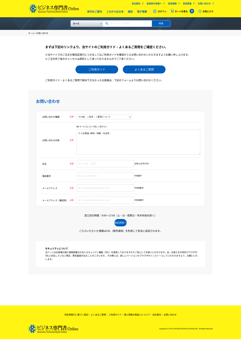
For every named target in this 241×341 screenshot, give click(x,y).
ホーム (31, 34)
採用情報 (171, 4)
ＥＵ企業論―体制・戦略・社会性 (138, 143)
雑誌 (129, 12)
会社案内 (135, 4)
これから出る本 (114, 12)
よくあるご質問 (144, 71)
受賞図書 (186, 4)
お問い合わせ (203, 4)
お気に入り (207, 12)
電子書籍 (141, 12)
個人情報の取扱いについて (137, 316)
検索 (161, 24)
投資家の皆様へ (153, 4)
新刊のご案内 (94, 12)
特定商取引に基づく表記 (76, 316)
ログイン (161, 12)
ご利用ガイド (97, 71)
